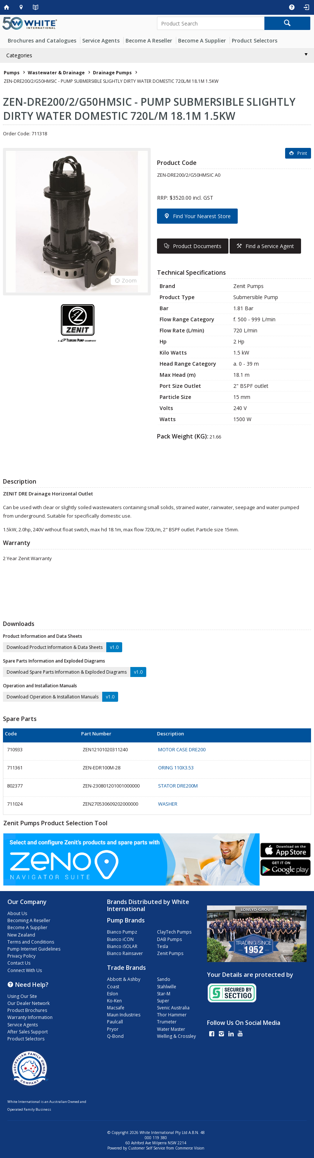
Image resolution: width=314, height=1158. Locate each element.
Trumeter (167, 1022)
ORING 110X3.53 (176, 767)
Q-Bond (115, 1036)
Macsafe (115, 1008)
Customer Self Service (146, 1148)
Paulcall (115, 1022)
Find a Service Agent (269, 246)
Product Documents (197, 246)
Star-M (163, 994)
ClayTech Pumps (174, 932)
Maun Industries (123, 1015)
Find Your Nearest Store (202, 216)
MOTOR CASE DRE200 (182, 749)
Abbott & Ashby (123, 979)
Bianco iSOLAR (122, 946)
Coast (113, 986)
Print (302, 153)
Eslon (112, 994)
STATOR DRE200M (178, 785)
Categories (19, 55)
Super (163, 1001)
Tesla (162, 946)
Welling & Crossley (176, 1036)
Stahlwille (166, 986)
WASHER (167, 803)
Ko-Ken (114, 1001)
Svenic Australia (173, 1008)
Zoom (129, 280)
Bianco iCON (120, 939)
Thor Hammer (172, 1015)
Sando (163, 979)
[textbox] (210, 23)
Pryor (112, 1029)
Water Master (171, 1029)
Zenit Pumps (170, 953)
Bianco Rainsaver (125, 953)
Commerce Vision (189, 1148)
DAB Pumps (169, 939)
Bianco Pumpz (122, 932)
